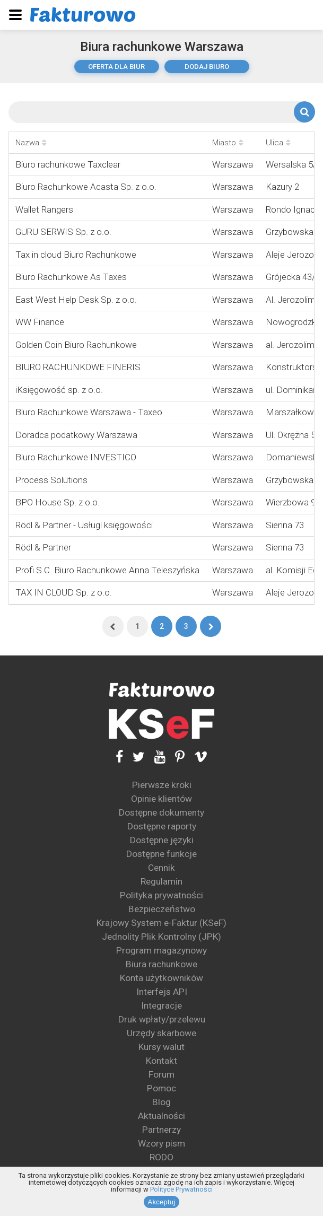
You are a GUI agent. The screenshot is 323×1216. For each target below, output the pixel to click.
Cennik (161, 867)
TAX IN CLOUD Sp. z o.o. (63, 592)
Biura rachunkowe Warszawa (161, 46)
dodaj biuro (207, 67)
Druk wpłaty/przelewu (161, 1019)
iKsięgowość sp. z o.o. (59, 389)
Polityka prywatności (161, 895)
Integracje (161, 1005)
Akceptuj (162, 1202)
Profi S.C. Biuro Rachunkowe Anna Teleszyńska (107, 570)
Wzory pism (161, 1143)
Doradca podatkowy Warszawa (76, 435)
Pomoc (161, 1088)
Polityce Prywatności (181, 1189)
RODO (161, 1157)
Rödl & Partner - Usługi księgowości (84, 525)
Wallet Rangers (44, 209)
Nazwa (31, 142)
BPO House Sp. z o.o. (57, 502)
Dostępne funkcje (161, 853)
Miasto (227, 142)
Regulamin (161, 881)
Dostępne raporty (161, 826)
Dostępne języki (162, 840)
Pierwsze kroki (161, 785)
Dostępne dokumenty (161, 812)
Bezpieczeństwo (161, 909)
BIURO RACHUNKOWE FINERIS (78, 367)
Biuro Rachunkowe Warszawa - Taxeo (88, 412)
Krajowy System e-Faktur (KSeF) (161, 922)
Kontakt (161, 1060)
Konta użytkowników (161, 978)
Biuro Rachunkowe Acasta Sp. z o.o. (85, 186)
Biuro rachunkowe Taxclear (67, 164)
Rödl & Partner (43, 547)
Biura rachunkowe (161, 964)
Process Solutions (51, 480)
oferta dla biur (116, 67)
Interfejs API (161, 991)
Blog (161, 1102)
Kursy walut (161, 1047)
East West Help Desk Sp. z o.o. (76, 299)
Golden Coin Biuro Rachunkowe (76, 344)
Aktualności (161, 1115)
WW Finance (39, 322)
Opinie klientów (161, 798)
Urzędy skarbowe (161, 1033)
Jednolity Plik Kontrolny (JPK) (161, 936)
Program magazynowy (161, 950)
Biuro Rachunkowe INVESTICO (75, 457)
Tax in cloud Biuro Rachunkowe (75, 254)
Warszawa (232, 164)
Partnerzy (161, 1129)
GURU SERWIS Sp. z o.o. (63, 231)
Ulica (278, 142)
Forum (161, 1074)
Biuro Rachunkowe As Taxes (71, 277)
